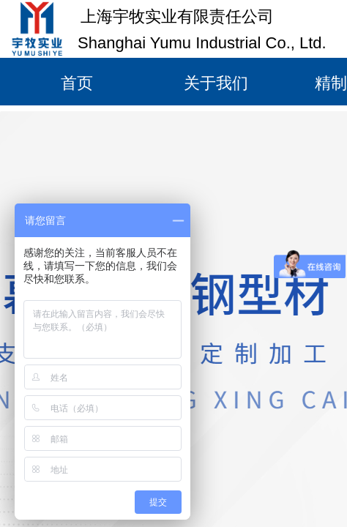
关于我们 (216, 83)
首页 (77, 83)
